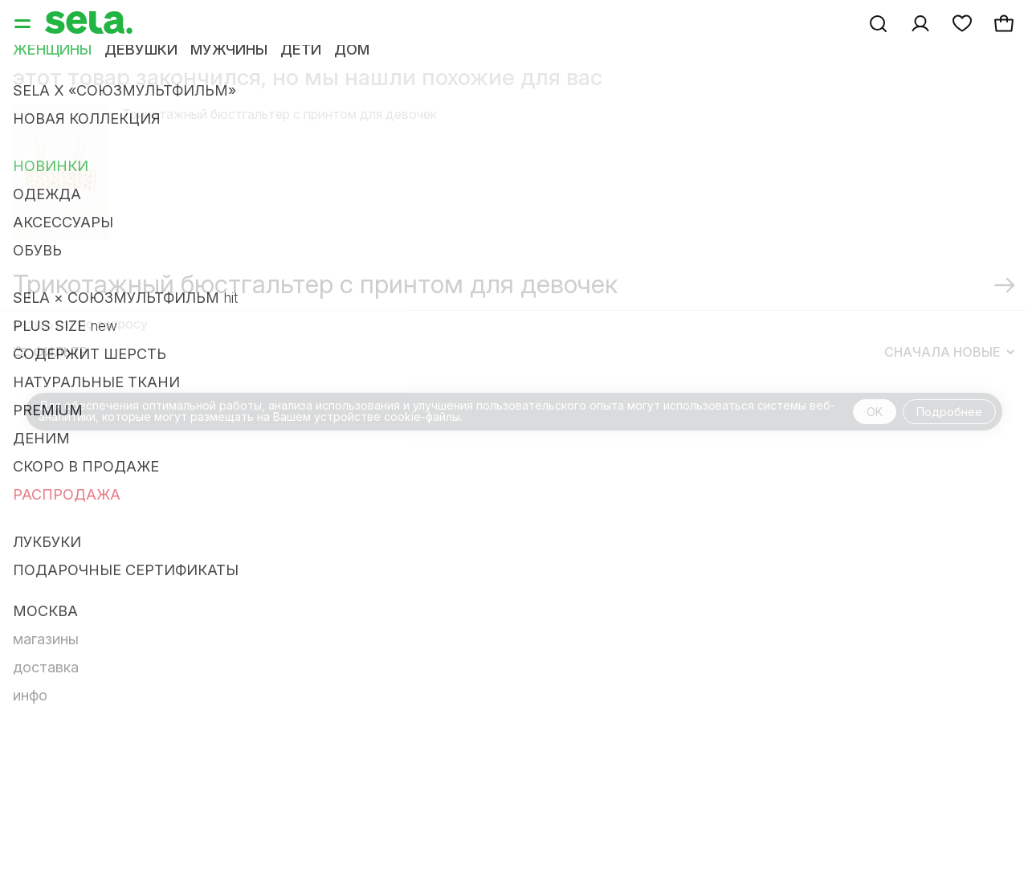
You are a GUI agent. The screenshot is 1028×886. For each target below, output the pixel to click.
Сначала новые (949, 352)
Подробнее (949, 412)
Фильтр (51, 352)
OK (875, 412)
